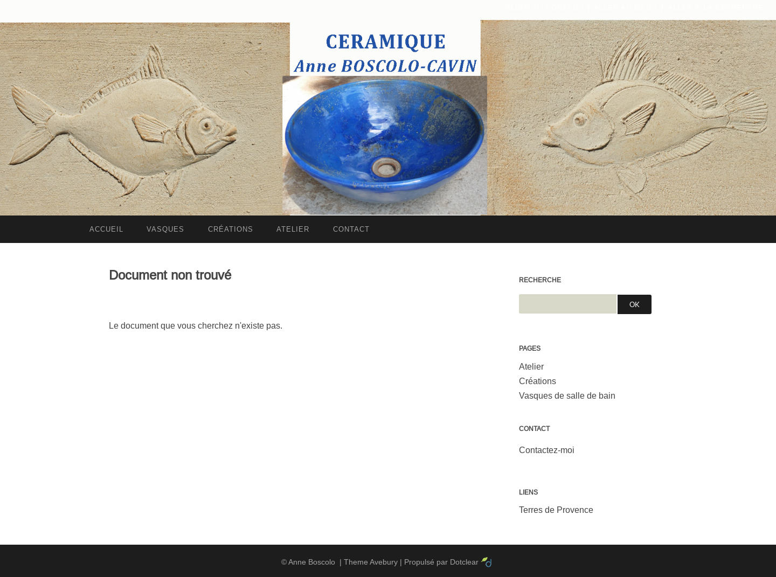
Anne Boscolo (311, 562)
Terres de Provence (556, 510)
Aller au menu (625, 8)
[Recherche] (567, 304)
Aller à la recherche (716, 8)
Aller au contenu (544, 8)
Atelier (531, 366)
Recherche (540, 280)
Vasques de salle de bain (567, 395)
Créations (537, 381)
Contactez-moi (546, 450)
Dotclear (464, 562)
